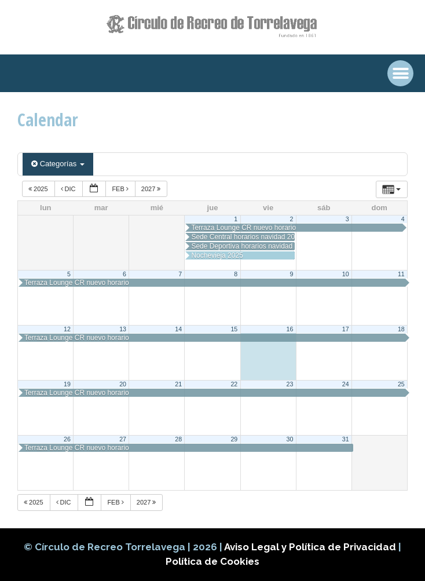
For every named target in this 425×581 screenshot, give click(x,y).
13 (122, 329)
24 (345, 384)
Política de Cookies (212, 561)
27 (122, 439)
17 (345, 329)
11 (401, 274)
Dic (69, 188)
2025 (39, 188)
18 (401, 329)
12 (67, 329)
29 (233, 439)
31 (345, 439)
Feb (121, 188)
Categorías (58, 163)
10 (345, 274)
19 (67, 384)
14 (178, 329)
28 (178, 439)
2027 (152, 188)
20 (122, 384)
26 (67, 439)
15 (233, 329)
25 (401, 384)
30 (290, 439)
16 (290, 329)
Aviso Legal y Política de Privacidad (311, 547)
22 (233, 384)
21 (178, 384)
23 (290, 384)
